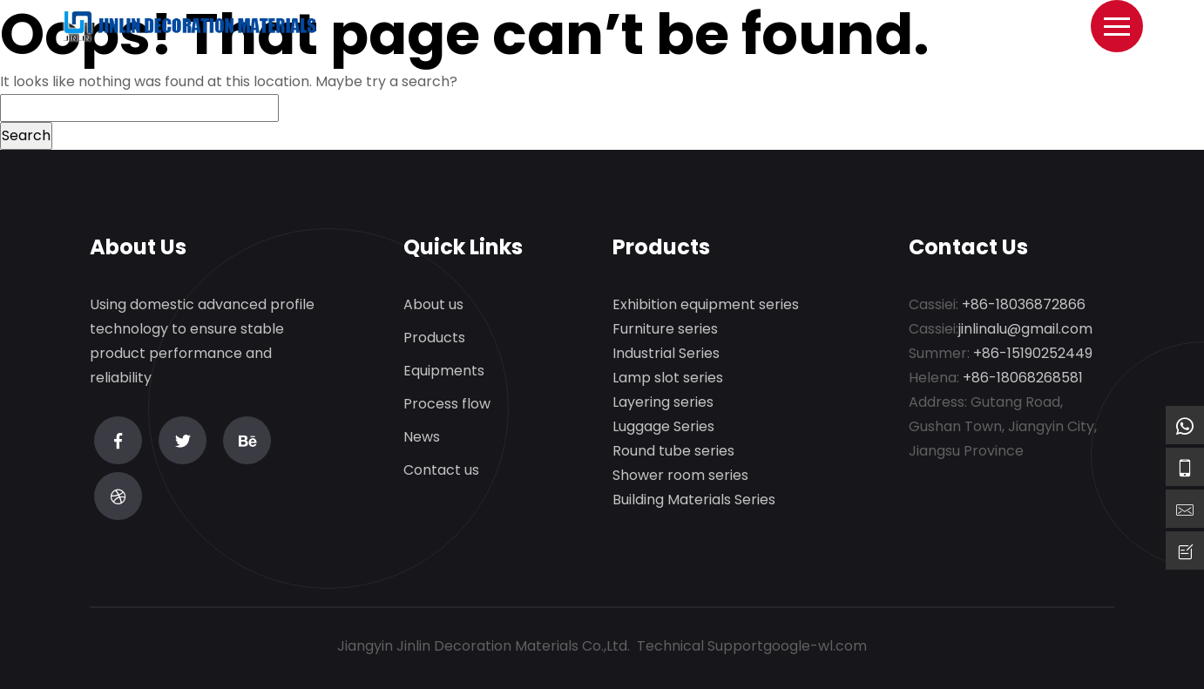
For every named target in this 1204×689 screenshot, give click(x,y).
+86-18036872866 (1024, 305)
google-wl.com (815, 646)
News (421, 438)
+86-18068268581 (1023, 378)
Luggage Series (663, 427)
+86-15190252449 (1032, 354)
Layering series (663, 403)
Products (434, 338)
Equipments (443, 371)
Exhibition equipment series (705, 305)
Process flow (446, 405)
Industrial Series (666, 354)
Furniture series (665, 330)
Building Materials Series (693, 500)
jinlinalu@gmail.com (1025, 330)
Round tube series (673, 452)
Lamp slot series (667, 378)
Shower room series (680, 476)
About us (433, 305)
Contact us (441, 471)
